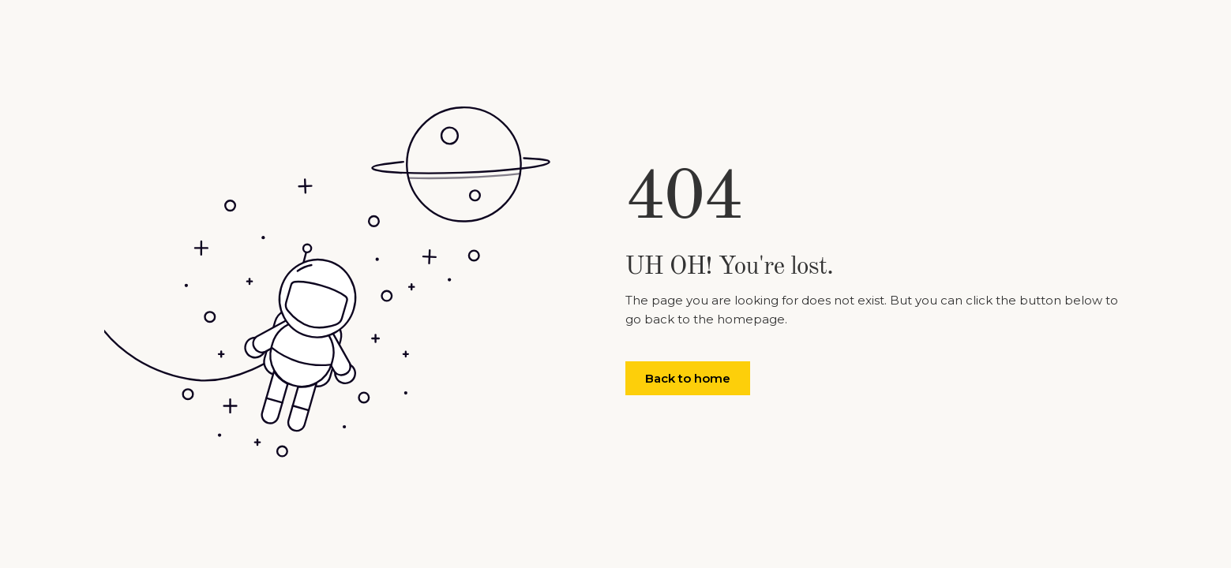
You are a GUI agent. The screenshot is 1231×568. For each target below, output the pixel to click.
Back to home (687, 378)
